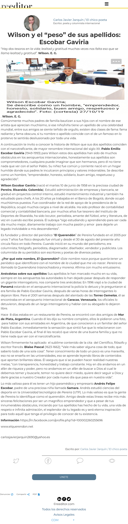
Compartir (23, 494)
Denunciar (7, 494)
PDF (37, 494)
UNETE (64, 477)
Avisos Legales (64, 514)
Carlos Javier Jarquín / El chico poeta (103, 449)
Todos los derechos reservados (64, 509)
